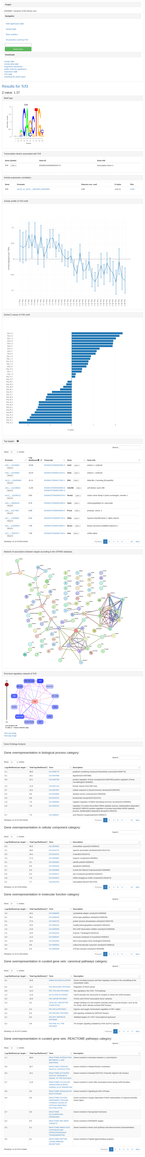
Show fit (10, 468)
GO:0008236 (54, 917)
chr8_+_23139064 (12, 465)
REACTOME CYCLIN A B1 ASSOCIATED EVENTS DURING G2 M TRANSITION (60, 1084)
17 (132, 954)
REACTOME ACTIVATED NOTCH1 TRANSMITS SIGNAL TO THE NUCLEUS (60, 1075)
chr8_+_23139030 (12, 473)
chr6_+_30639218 (12, 503)
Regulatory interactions (13, 67)
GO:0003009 (54, 794)
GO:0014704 (54, 882)
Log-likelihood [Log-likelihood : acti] (34, 459)
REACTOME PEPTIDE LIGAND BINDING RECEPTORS (58, 1141)
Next (137, 542)
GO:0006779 (54, 772)
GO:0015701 (54, 798)
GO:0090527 (54, 815)
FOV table (8, 74)
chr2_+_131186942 (12, 488)
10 (132, 887)
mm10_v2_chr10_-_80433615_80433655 (33, 189)
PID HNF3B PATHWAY (58, 999)
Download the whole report (15, 77)
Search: (126, 447)
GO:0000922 (54, 862)
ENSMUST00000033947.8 (54, 465)
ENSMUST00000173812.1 (54, 480)
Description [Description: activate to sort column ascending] (78, 767)
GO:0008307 (54, 937)
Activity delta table (11, 64)
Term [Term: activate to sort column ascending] (51, 767)
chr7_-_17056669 (12, 518)
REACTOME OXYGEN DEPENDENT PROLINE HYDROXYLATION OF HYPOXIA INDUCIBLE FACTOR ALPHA (58, 1103)
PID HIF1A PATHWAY (57, 1009)
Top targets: (9, 441)
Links (13, 165)
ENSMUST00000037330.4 (54, 533)
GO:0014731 (54, 850)
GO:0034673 (54, 878)
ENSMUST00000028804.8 (54, 488)
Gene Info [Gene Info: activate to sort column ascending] (91, 460)
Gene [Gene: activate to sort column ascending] (69, 460)
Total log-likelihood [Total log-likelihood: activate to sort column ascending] (37, 767)
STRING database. (64, 552)
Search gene (18, 49)
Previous (98, 542)
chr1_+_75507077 (12, 533)
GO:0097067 (54, 790)
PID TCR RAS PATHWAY (59, 991)
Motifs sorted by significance (15, 69)
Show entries (14, 452)
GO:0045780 (54, 780)
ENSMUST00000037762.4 (54, 518)
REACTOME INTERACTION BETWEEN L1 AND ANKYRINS (60, 1060)
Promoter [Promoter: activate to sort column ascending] (9, 460)
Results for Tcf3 (15, 86)
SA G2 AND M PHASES (58, 995)
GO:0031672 (54, 854)
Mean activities (12, 34)
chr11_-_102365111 (13, 495)
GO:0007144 (54, 786)
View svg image (10, 733)
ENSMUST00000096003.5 (54, 511)
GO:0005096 (54, 949)
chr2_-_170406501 (12, 526)
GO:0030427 (54, 874)
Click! (132, 189)
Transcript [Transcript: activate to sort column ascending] (48, 460)
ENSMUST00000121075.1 (54, 473)
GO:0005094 (54, 929)
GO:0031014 (54, 933)
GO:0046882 (54, 802)
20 (132, 542)
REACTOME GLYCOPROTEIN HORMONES (56, 1114)
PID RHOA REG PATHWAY (60, 987)
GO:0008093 (54, 913)
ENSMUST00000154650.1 (54, 526)
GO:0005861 (54, 858)
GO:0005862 (54, 870)
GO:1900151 (54, 806)
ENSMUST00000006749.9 (54, 495)
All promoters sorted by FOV (17, 40)
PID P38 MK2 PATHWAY (59, 1013)
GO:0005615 (54, 846)
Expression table (11, 72)
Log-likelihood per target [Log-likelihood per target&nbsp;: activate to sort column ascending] (15, 767)
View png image (10, 736)
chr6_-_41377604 (12, 511)
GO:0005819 (54, 866)
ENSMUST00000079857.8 (54, 490)
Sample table (11, 29)
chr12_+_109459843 (13, 480)
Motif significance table (15, 24)
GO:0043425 (54, 941)
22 (132, 820)
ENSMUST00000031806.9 (54, 503)
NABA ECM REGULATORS (60, 980)
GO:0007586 (54, 776)
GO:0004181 (54, 925)
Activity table (9, 61)
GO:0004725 (54, 921)
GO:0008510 (54, 945)
